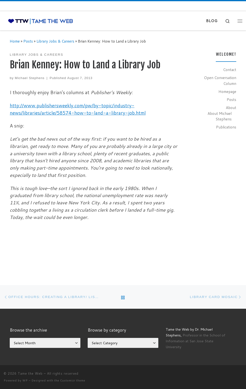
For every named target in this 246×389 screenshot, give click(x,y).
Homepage (227, 91)
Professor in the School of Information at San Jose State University (195, 341)
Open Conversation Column (220, 80)
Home (15, 41)
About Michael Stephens (220, 116)
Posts (28, 41)
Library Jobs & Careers (55, 41)
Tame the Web (30, 373)
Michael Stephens (30, 78)
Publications (226, 127)
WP (25, 380)
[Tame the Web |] (40, 21)
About (231, 107)
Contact (229, 69)
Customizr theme (72, 380)
